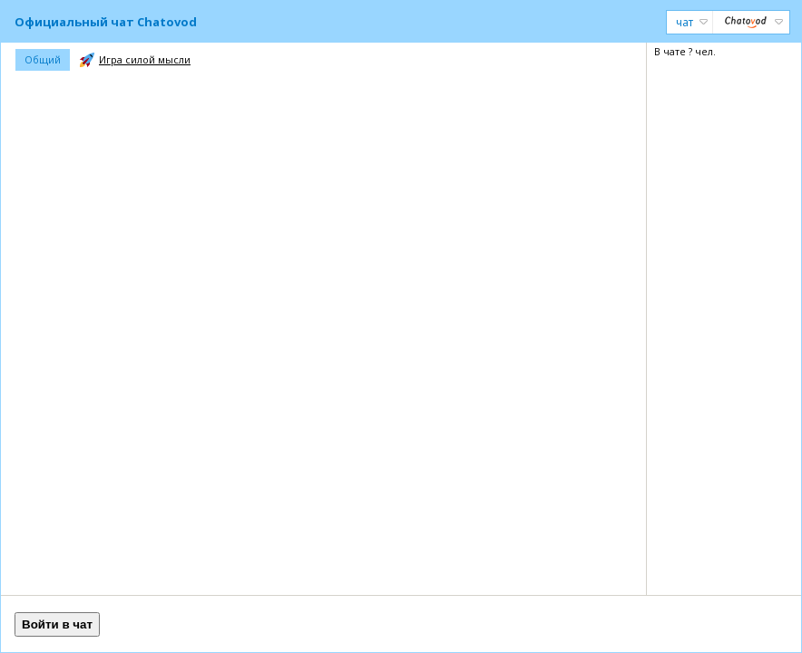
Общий (42, 60)
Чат (692, 22)
